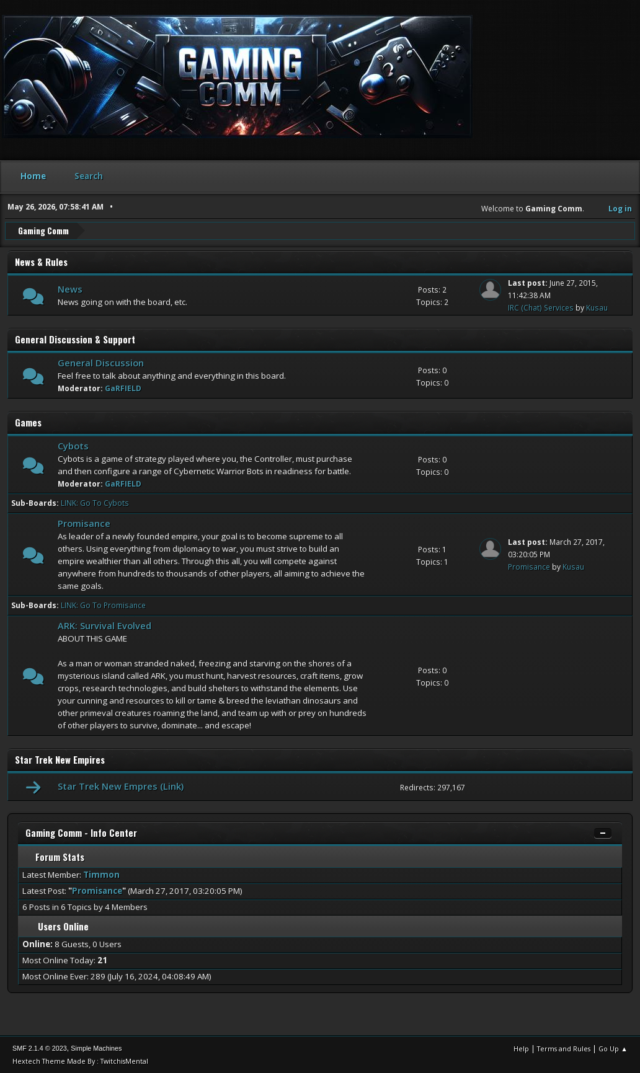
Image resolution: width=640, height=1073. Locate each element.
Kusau (597, 307)
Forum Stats (54, 856)
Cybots (73, 445)
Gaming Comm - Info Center (81, 832)
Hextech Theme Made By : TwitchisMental (80, 1060)
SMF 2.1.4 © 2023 (39, 1047)
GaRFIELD (123, 387)
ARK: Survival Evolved (104, 625)
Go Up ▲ (613, 1048)
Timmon (101, 874)
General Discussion (101, 362)
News (70, 288)
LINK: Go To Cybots (95, 502)
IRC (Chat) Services (541, 307)
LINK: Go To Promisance (103, 604)
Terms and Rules (563, 1048)
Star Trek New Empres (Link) (121, 786)
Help (521, 1048)
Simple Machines (96, 1047)
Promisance (84, 522)
